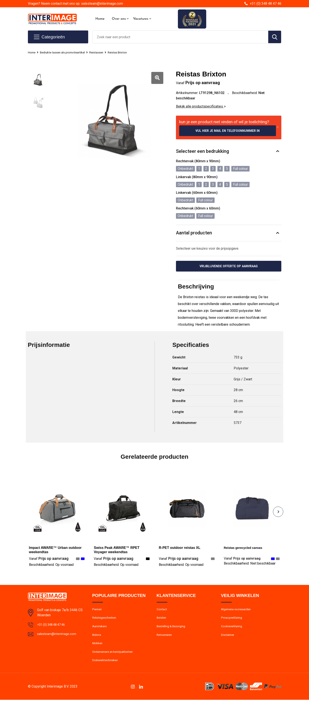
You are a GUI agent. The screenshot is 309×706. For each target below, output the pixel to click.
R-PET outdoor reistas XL (179, 549)
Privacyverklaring (232, 620)
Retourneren (165, 639)
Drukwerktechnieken (106, 666)
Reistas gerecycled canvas (246, 549)
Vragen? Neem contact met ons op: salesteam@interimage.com (75, 4)
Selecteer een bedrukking (202, 152)
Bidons (97, 639)
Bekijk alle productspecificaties (201, 106)
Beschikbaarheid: (51, 566)
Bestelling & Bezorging (172, 629)
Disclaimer (228, 639)
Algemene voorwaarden (237, 611)
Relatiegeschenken (105, 620)
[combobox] (180, 37)
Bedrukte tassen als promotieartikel (66, 52)
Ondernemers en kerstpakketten (114, 657)
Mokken (97, 648)
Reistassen (104, 52)
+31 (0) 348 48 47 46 (265, 4)
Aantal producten (194, 233)
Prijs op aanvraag (48, 559)
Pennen (97, 611)
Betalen (162, 620)
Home (100, 19)
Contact (162, 611)
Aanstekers (100, 629)
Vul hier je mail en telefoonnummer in (227, 131)
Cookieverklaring (232, 629)
